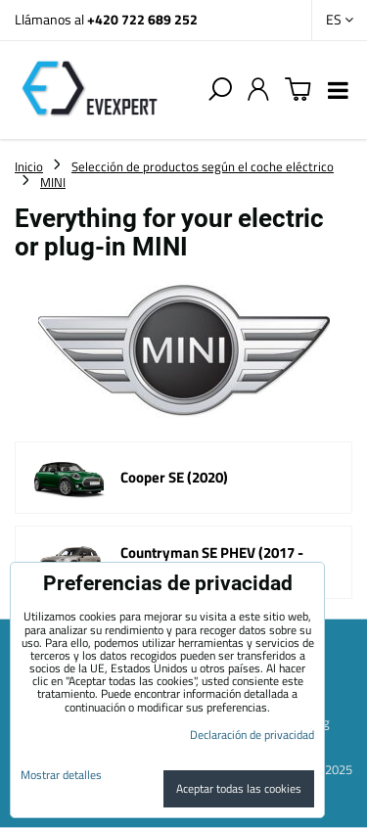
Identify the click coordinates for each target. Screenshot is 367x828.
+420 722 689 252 (142, 19)
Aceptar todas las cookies (238, 788)
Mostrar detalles (61, 774)
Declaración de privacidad (252, 734)
